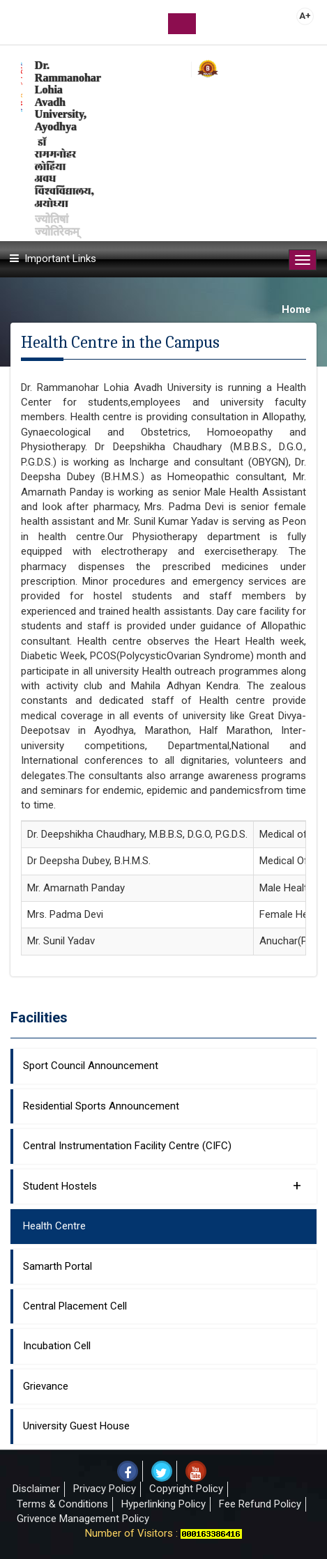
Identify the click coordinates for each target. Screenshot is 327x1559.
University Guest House (76, 1426)
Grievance (45, 1386)
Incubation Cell (57, 1345)
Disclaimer (36, 1488)
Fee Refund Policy (260, 1504)
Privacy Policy (104, 1488)
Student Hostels (162, 1185)
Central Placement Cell (75, 1306)
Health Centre (54, 1226)
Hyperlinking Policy (163, 1504)
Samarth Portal (57, 1266)
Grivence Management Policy (83, 1518)
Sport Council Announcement (90, 1065)
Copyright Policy (186, 1488)
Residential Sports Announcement (101, 1106)
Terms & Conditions (62, 1504)
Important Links (60, 258)
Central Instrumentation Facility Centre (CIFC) (127, 1145)
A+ (305, 15)
